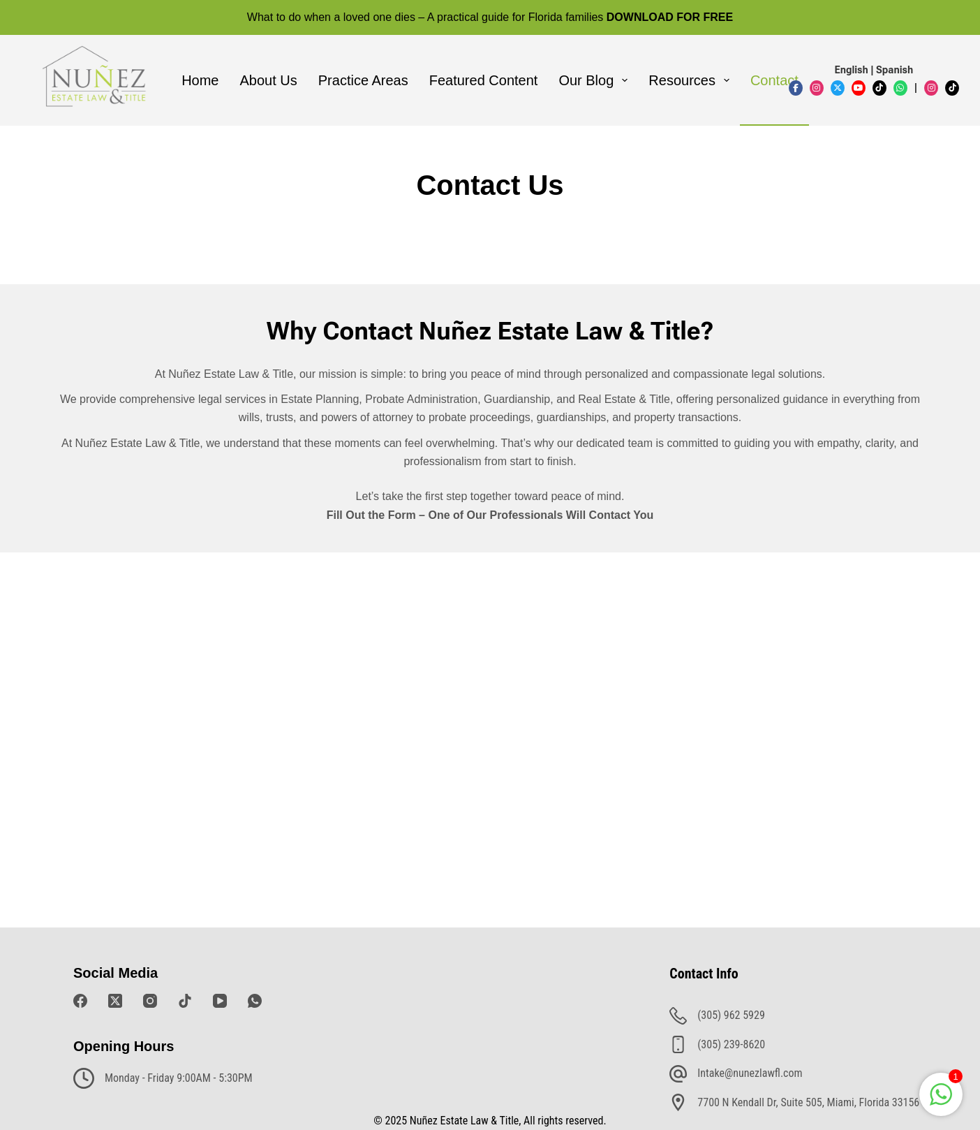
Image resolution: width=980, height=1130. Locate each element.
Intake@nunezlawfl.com (749, 1073)
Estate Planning (320, 399)
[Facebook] (80, 1001)
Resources (691, 80)
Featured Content (483, 80)
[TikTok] (185, 1001)
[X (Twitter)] (115, 1001)
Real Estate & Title (624, 399)
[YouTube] (220, 1001)
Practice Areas (363, 80)
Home (199, 80)
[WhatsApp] (255, 1001)
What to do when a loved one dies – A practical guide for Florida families (490, 17)
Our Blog (595, 80)
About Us (268, 80)
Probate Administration (421, 399)
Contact (774, 80)
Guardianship (517, 399)
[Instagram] (150, 1001)
